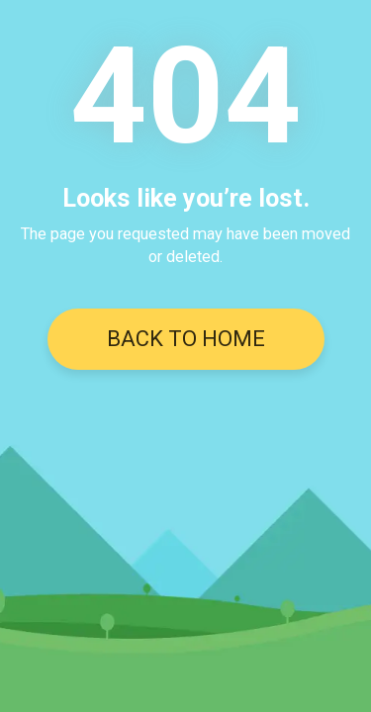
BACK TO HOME (186, 338)
